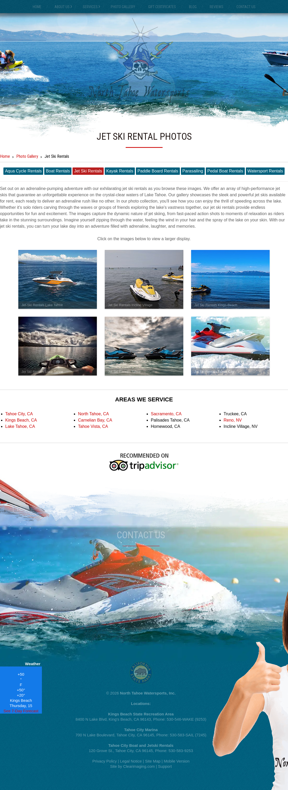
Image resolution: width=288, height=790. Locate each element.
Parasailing (192, 171)
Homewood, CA (165, 426)
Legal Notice (129, 761)
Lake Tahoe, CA (20, 426)
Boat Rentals (58, 171)
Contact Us (246, 7)
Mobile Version (174, 761)
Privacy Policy (102, 761)
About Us (62, 7)
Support (163, 766)
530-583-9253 (179, 750)
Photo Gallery (123, 7)
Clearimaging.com (137, 766)
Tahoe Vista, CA (93, 426)
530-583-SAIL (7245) (186, 735)
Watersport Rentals (265, 171)
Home (37, 7)
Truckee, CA (235, 414)
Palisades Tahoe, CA (170, 420)
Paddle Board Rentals (157, 171)
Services (90, 7)
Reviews (216, 7)
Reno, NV (233, 420)
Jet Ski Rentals (88, 171)
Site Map (151, 761)
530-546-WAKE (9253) (184, 719)
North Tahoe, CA (93, 414)
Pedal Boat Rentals (225, 171)
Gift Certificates (162, 7)
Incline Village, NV (241, 426)
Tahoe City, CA (19, 414)
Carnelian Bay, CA (95, 420)
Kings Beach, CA (21, 420)
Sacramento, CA (166, 414)
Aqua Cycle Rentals (23, 171)
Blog (193, 7)
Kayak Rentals (119, 171)
